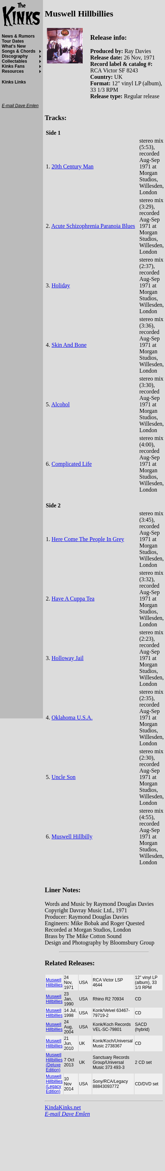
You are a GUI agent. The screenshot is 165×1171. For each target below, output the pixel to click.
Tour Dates (13, 41)
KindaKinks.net (63, 1107)
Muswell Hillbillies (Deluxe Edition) (54, 1062)
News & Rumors (18, 36)
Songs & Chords (18, 51)
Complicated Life (72, 464)
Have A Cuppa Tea (73, 599)
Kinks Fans (13, 66)
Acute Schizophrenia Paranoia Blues (93, 226)
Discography (15, 56)
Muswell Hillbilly (72, 836)
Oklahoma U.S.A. (72, 717)
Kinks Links (14, 82)
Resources (13, 71)
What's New (14, 46)
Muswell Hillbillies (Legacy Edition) (54, 1084)
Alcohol (60, 404)
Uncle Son (64, 777)
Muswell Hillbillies (54, 983)
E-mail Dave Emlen (67, 1114)
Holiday (61, 285)
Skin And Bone (69, 345)
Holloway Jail (67, 658)
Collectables (14, 61)
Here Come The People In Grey (88, 539)
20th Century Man (72, 166)
